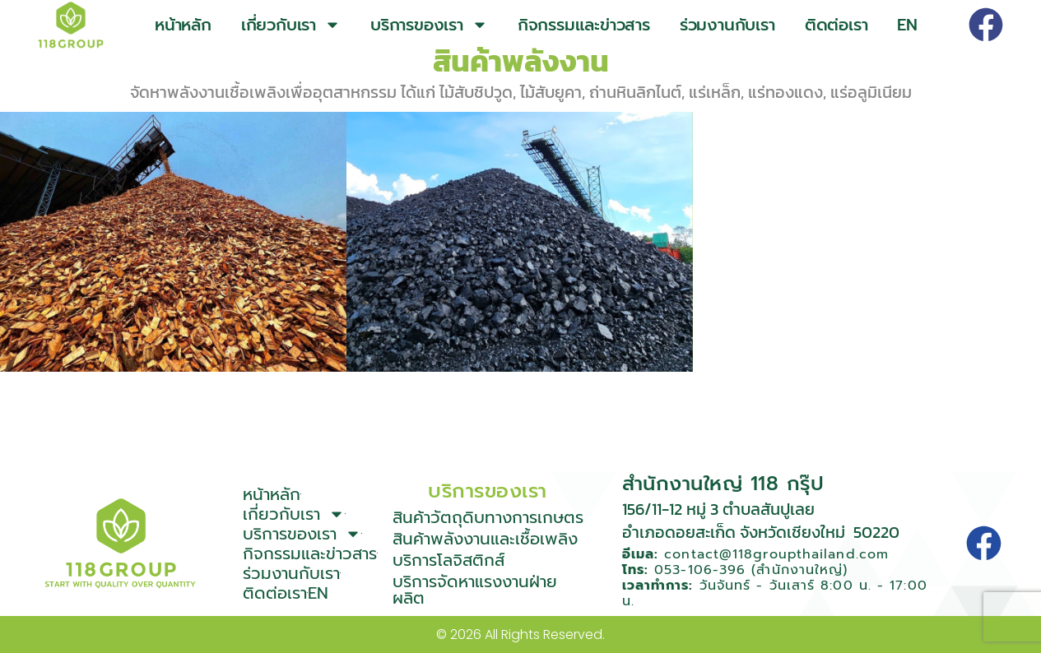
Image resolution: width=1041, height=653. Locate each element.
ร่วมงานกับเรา (727, 24)
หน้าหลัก (183, 24)
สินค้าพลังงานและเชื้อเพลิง (485, 538)
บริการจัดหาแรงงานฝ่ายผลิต (475, 589)
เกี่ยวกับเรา (291, 24)
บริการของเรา (429, 24)
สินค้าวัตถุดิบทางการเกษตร (488, 517)
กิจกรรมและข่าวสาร (584, 24)
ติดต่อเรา (836, 24)
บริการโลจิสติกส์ (448, 560)
